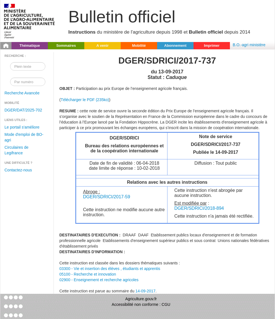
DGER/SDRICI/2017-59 (106, 196)
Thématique (30, 45)
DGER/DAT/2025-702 (23, 110)
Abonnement (175, 45)
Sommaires (66, 45)
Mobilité (139, 45)
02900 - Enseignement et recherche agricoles (99, 280)
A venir (102, 45)
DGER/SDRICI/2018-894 (199, 208)
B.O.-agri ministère (249, 45)
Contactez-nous (18, 170)
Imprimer (212, 45)
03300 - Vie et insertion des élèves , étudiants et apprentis (109, 268)
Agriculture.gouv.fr (141, 299)
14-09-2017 (146, 291)
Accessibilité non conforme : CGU (141, 304)
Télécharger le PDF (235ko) (85, 99)
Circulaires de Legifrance (16, 150)
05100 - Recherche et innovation (87, 274)
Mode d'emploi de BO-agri (23, 137)
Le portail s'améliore (21, 127)
